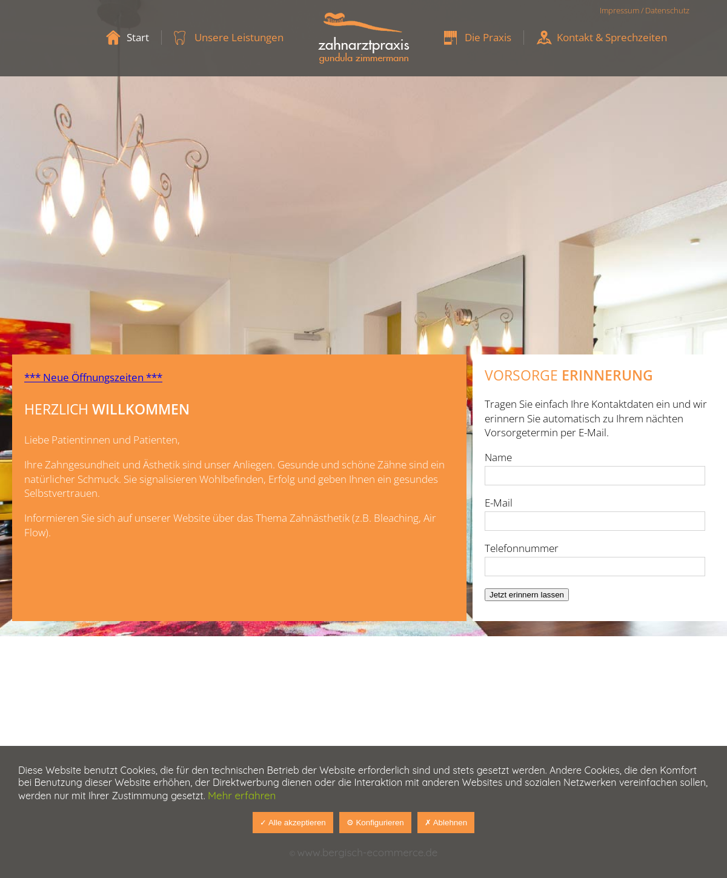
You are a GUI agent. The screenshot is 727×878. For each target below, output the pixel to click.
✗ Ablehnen (446, 822)
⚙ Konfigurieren (375, 822)
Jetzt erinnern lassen (527, 594)
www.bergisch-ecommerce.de (367, 852)
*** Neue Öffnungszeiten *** (93, 377)
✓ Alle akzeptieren (293, 822)
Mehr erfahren (242, 795)
